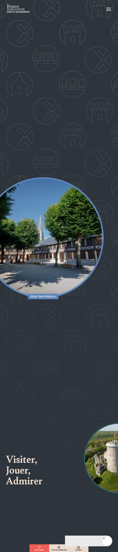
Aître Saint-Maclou (42, 294)
